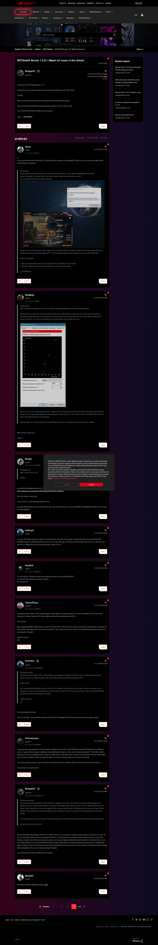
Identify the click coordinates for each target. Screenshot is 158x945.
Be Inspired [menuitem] (23, 12)
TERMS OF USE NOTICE (102, 927)
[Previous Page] (43, 906)
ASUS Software (48, 49)
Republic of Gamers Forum (23, 49)
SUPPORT (108, 3)
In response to (33, 153)
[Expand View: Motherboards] (25, 18)
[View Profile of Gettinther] (29, 661)
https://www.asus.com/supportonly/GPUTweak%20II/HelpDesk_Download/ (40, 491)
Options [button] (139, 49)
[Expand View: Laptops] (86, 11)
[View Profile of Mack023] (29, 875)
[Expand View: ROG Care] (40, 11)
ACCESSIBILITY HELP (37, 920)
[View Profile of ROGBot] (105, 79)
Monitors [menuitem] (45, 18)
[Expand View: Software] (51, 11)
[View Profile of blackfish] (29, 565)
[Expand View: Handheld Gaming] (102, 11)
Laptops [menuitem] (81, 12)
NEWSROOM (24, 920)
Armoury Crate (120, 73)
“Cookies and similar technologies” (64, 478)
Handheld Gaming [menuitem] (95, 12)
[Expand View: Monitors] (50, 18)
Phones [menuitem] (108, 12)
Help (135, 15)
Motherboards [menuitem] (19, 18)
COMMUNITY (90, 3)
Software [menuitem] (47, 12)
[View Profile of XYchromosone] (32, 738)
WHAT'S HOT (100, 3)
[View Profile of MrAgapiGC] (30, 71)
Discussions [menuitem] (59, 12)
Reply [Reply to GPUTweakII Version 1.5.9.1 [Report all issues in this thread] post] (103, 126)
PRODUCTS (62, 3)
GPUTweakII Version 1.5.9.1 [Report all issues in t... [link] (70, 49)
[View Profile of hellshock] (29, 530)
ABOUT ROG (9, 920)
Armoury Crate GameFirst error (124, 115)
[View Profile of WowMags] (29, 295)
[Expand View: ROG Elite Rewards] (92, 18)
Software (38, 49)
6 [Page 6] (67, 906)
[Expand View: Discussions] (65, 11)
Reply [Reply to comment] (103, 281)
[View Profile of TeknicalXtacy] (31, 602)
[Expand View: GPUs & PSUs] (39, 18)
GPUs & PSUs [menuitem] (33, 18)
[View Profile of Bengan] (28, 459)
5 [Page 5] (61, 906)
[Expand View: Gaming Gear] (63, 18)
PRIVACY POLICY (115, 927)
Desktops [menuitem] (71, 12)
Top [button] (18, 939)
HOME (17, 920)
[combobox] (79, 34)
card (46, 885)
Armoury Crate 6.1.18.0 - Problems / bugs (128, 92)
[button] (19, 126)
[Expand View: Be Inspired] (29, 12)
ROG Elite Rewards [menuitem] (84, 18)
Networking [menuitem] (70, 18)
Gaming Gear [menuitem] (57, 18)
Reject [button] (67, 485)
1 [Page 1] (53, 906)
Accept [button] (91, 485)
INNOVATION (71, 3)
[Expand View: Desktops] (76, 11)
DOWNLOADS (81, 3)
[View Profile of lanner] (28, 146)
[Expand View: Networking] (75, 18)
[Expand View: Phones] (112, 11)
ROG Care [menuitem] (36, 12)
